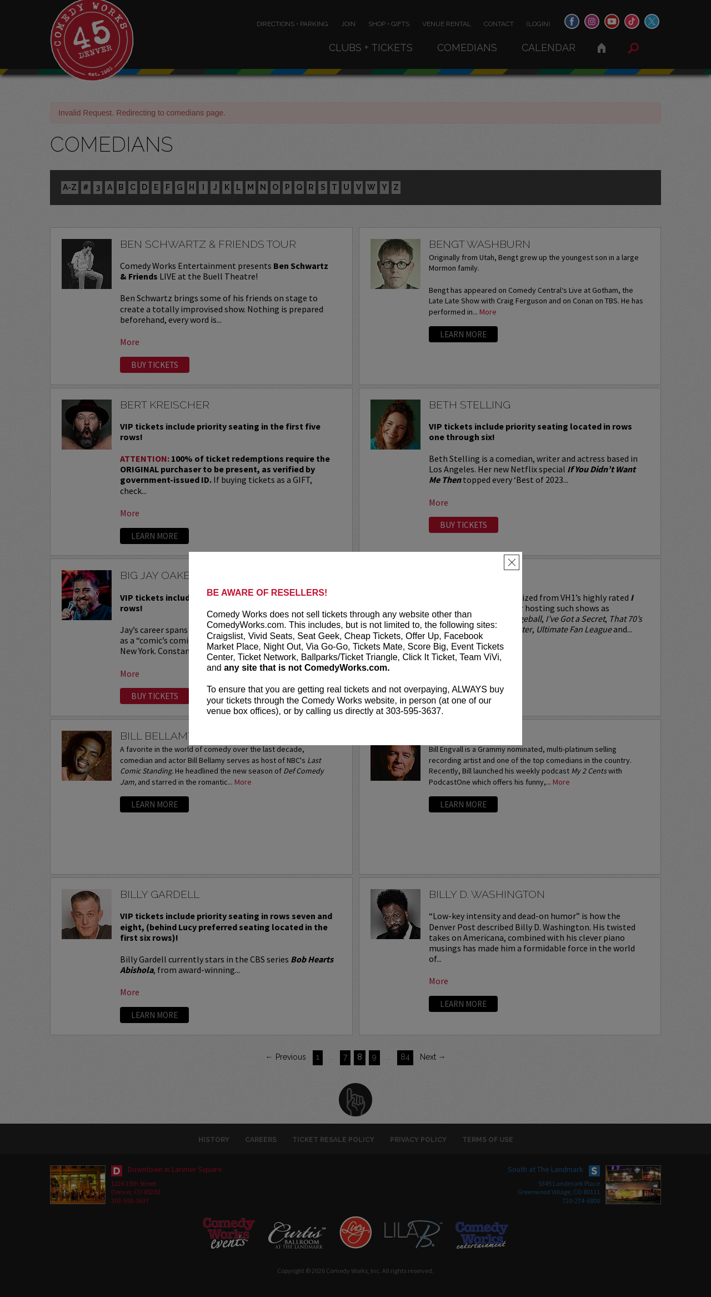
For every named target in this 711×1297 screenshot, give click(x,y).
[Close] (511, 562)
